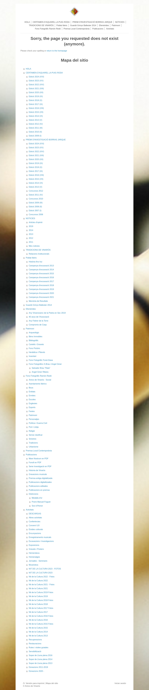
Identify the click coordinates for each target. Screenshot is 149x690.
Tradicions (33, 443)
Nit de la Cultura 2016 (38, 620)
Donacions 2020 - (36, 671)
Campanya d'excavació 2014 (41, 270)
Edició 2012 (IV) (36, 124)
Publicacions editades (38, 486)
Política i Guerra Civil (38, 423)
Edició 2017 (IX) (36, 104)
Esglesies (33, 403)
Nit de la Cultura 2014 (38, 632)
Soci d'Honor (37, 506)
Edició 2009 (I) (35, 136)
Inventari (32, 356)
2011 (31, 242)
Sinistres (32, 439)
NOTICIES (30, 218)
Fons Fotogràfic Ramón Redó (39, 376)
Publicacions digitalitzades (40, 482)
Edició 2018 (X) (35, 100)
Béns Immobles (35, 336)
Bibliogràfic (33, 340)
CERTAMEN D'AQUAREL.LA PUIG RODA (44, 73)
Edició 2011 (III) (35, 128)
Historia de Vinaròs (37, 470)
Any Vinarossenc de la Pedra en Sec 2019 (47, 313)
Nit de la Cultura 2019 (38, 596)
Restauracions (35, 644)
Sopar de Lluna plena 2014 (40, 659)
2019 (31, 226)
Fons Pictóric (34, 348)
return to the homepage (57, 51)
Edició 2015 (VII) (36, 112)
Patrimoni (30, 329)
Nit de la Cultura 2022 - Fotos (41, 577)
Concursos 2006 (36, 214)
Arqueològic (34, 333)
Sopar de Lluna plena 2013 (40, 663)
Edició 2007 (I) (35, 210)
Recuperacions (35, 640)
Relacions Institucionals (39, 254)
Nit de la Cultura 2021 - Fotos (41, 584)
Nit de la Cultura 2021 (38, 588)
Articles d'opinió (35, 222)
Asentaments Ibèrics (38, 384)
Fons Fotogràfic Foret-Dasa (41, 360)
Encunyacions (35, 533)
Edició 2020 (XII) (36, 92)
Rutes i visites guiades (38, 647)
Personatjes (34, 419)
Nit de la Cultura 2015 (38, 628)
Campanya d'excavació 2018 (41, 285)
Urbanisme (33, 447)
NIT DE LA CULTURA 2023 (40, 573)
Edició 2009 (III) (35, 203)
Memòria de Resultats (38, 301)
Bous (31, 388)
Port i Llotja (34, 427)
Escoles (32, 399)
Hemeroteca (34, 553)
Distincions (33, 494)
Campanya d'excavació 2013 (41, 266)
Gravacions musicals (38, 474)
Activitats (30, 510)
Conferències (34, 521)
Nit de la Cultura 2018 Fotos (41, 600)
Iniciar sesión (120, 683)
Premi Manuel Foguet (41, 502)
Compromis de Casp (38, 325)
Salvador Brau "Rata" (41, 368)
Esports (32, 407)
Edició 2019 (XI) (36, 96)
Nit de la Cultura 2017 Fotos (41, 608)
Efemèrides (31, 309)
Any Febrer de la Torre (38, 321)
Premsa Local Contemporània (39, 451)
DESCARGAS (35, 514)
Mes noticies (34, 246)
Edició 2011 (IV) (36, 195)
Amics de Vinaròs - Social (40, 380)
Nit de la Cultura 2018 (38, 604)
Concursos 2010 (36, 199)
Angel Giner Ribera (40, 372)
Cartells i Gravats (36, 344)
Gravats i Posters (36, 549)
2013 (31, 234)
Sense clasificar (35, 435)
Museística (33, 565)
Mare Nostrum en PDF (38, 458)
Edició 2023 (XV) (36, 81)
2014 (31, 230)
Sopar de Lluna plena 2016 (40, 655)
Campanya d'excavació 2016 (41, 277)
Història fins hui (35, 262)
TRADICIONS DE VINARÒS (38, 250)
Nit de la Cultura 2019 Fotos (41, 592)
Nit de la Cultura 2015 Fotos (41, 624)
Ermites (32, 396)
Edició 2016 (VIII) (36, 108)
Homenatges (34, 557)
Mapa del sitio (52, 683)
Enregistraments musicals (40, 537)
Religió (32, 431)
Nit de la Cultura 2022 (38, 581)
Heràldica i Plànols (37, 352)
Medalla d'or (37, 498)
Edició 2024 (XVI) (36, 77)
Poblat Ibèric (31, 258)
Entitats (32, 392)
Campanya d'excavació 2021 (41, 297)
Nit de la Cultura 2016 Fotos (41, 616)
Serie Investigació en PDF (40, 466)
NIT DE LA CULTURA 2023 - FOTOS (45, 569)
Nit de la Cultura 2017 (38, 612)
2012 (31, 238)
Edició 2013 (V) (35, 120)
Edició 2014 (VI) (36, 116)
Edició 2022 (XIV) (36, 85)
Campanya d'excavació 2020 (41, 293)
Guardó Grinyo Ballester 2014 (39, 305)
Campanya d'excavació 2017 (41, 281)
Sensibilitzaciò (35, 651)
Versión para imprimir (34, 683)
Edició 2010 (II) (35, 132)
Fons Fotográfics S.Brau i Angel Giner (45, 364)
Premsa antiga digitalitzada (40, 478)
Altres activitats (35, 518)
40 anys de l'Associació (39, 317)
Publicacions (31, 455)
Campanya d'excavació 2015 (41, 273)
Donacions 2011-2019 (38, 667)
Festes (32, 411)
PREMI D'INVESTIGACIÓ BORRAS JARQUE (46, 140)
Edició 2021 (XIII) (36, 88)
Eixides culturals (36, 529)
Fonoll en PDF (35, 462)
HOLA (28, 69)
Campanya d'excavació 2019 (41, 289)
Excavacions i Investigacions (41, 541)
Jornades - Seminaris (38, 561)
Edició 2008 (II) (35, 207)
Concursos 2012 (36, 191)
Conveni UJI (34, 525)
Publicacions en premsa (39, 490)
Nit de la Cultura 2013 (38, 636)
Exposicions (34, 545)
